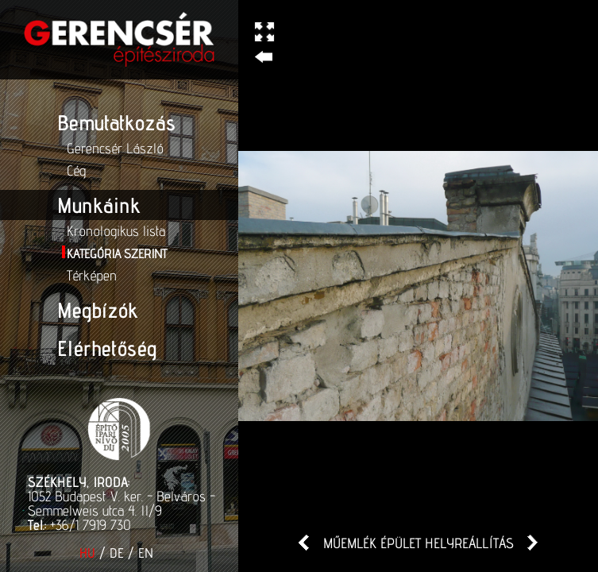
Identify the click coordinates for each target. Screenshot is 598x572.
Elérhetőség (106, 348)
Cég (76, 170)
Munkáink (98, 205)
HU (87, 553)
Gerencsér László (115, 148)
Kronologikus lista (116, 230)
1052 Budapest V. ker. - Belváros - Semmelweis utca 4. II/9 (121, 503)
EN (145, 553)
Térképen (92, 275)
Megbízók (97, 310)
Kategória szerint (117, 253)
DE (117, 553)
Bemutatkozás (116, 122)
